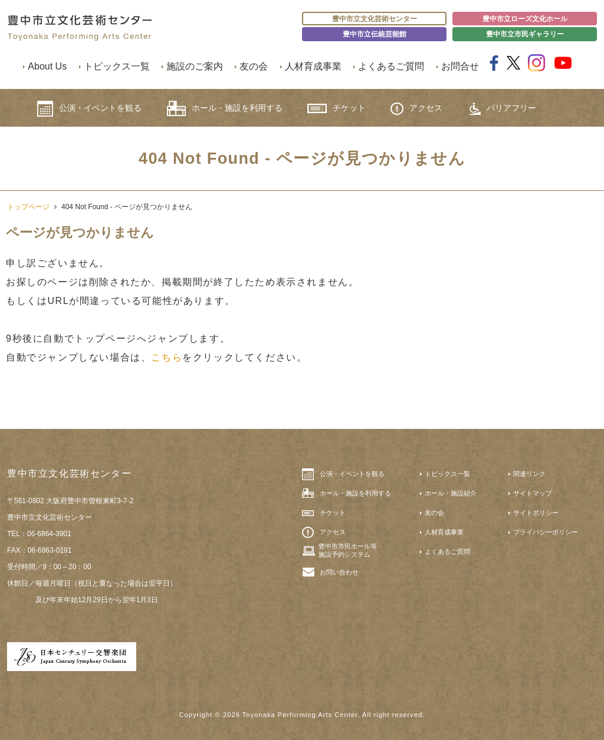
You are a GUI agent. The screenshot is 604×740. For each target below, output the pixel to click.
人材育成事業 (313, 66)
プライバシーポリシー (545, 532)
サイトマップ (532, 493)
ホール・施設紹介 (451, 493)
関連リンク (529, 473)
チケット (336, 108)
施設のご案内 (194, 66)
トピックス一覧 (117, 66)
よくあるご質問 (391, 66)
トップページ (28, 207)
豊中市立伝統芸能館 (374, 34)
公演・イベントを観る (89, 109)
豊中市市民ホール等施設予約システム (348, 550)
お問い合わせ (339, 572)
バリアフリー (502, 109)
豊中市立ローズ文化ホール (524, 19)
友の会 (253, 66)
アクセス (416, 109)
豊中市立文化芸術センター (374, 19)
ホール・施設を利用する (225, 108)
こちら (166, 357)
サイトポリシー (536, 512)
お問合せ (460, 66)
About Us (47, 66)
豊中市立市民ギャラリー (525, 34)
